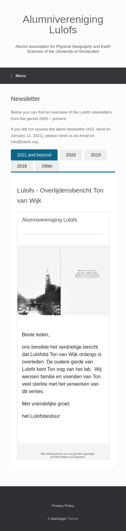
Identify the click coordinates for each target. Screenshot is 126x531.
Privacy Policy (63, 506)
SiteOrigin (59, 519)
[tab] (34, 154)
